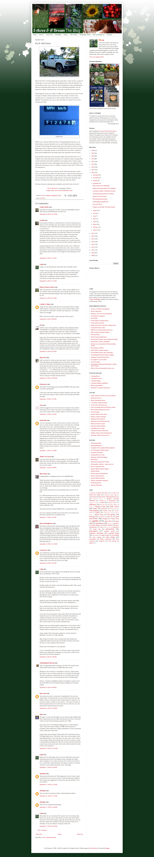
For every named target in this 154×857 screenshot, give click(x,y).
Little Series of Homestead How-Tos (109, 497)
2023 (93, 159)
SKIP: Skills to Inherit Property (99, 350)
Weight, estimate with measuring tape (101, 433)
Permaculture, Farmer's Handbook (100, 341)
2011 (92, 250)
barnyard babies (112, 502)
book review (114, 507)
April (94, 221)
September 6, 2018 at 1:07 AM (48, 258)
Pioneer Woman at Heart (47, 287)
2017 (93, 233)
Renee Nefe (43, 693)
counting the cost (107, 512)
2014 (93, 241)
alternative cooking (93, 502)
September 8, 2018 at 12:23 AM (48, 544)
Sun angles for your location (99, 359)
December (96, 175)
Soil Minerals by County (98, 428)
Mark (41, 714)
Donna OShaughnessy (46, 523)
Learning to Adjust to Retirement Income (104, 191)
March (95, 224)
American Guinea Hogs (110, 495)
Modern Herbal (95, 471)
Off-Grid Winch (95, 334)
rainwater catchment (96, 533)
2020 (93, 167)
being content (113, 504)
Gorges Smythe (44, 207)
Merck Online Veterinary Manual (100, 332)
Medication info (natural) (98, 419)
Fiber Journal (73, 34)
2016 (93, 236)
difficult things (99, 514)
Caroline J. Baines (45, 304)
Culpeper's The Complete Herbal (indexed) (103, 448)
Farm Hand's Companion (98, 316)
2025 (93, 153)
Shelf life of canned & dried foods (100, 388)
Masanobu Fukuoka (98, 498)
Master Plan (49, 34)
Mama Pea (43, 357)
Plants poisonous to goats (98, 423)
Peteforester (43, 384)
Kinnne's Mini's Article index (99, 414)
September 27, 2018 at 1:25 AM (48, 796)
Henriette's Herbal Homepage (99, 457)
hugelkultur (116, 523)
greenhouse (100, 523)
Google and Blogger (94, 299)
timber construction (105, 539)
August (95, 210)
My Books (109, 34)
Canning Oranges (96, 380)
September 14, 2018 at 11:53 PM (49, 748)
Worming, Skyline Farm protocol (100, 435)
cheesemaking (94, 511)
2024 (93, 156)
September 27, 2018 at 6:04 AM (48, 826)
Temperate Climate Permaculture (100, 357)
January (95, 230)
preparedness (93, 531)
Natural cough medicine (97, 476)
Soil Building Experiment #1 (101, 201)
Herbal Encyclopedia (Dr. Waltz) (100, 462)
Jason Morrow (94, 848)
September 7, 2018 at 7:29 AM (48, 450)
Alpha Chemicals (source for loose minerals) (103, 395)
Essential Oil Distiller (97, 452)
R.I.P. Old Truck (52, 188)
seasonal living (113, 533)
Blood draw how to (96, 398)
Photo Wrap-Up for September (101, 185)
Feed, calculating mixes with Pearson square (103, 407)
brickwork (104, 508)
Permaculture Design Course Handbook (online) (104, 339)
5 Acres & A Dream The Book (98, 493)
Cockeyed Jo (43, 550)
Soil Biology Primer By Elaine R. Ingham (102, 355)
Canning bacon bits (96, 378)
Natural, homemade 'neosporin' (99, 480)
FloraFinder (94, 318)
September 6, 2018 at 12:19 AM (48, 214)
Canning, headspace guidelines (99, 383)
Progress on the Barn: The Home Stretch (104, 207)
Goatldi (42, 220)
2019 (93, 170)
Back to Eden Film (96, 311)
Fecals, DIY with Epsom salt (99, 405)
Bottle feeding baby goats (98, 400)
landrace (102, 527)
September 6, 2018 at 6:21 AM (48, 298)
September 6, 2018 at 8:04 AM (48, 319)
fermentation (101, 516)
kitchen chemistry (108, 525)
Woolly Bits (43, 420)
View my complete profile (96, 57)
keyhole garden (95, 525)
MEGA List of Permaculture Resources (102, 330)
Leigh (48, 190)
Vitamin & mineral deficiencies (99, 430)
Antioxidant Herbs (96, 443)
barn (102, 502)
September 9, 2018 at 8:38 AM (48, 687)
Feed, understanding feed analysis (100, 409)
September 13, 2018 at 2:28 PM (48, 708)
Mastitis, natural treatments (98, 416)
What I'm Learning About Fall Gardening (104, 188)
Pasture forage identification (99, 337)
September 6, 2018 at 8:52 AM (48, 351)
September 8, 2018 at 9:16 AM (48, 563)
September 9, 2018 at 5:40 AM (48, 657)
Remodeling (58, 34)
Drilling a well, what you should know (101, 313)
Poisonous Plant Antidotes (98, 426)
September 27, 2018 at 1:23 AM (48, 784)
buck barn (113, 508)
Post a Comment (42, 830)
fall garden (111, 514)
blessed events (100, 507)
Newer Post (39, 834)
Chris (41, 405)
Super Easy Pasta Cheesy (100, 196)
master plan (96, 529)
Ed (40, 325)
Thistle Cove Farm (45, 456)
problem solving (109, 531)
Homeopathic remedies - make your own (102, 464)
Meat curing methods (97, 385)
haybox (109, 523)
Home (35, 34)
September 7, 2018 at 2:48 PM (48, 467)
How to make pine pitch (97, 466)
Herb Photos (94, 459)
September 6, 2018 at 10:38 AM (48, 378)
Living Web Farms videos (98, 327)
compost (97, 512)
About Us (41, 34)
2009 (93, 255)
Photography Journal (85, 34)
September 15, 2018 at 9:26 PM (48, 767)
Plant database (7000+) (97, 348)
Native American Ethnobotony (99, 473)
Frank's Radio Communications (99, 320)
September (96, 183)
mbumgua (43, 773)
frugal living (115, 518)
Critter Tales (92, 497)
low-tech (108, 527)
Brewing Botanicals (96, 445)
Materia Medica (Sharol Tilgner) (100, 469)
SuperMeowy (102, 500)
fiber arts (109, 516)
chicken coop (107, 510)
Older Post (80, 834)
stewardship (92, 539)
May (94, 219)
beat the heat (103, 504)
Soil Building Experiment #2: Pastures (103, 193)
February (95, 227)
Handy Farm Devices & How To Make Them (103, 325)
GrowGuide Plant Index (97, 323)
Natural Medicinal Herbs (98, 478)
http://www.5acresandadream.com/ (61, 190)
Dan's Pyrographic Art (98, 34)
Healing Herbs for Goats (97, 455)
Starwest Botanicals (96, 485)
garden (95, 521)
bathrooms (92, 504)
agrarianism (112, 500)
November (96, 178)
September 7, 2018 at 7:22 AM (48, 414)
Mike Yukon (43, 474)
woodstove (102, 541)
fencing (91, 517)
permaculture (110, 529)
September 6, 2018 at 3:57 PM (48, 399)
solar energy (110, 537)
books (95, 508)
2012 (93, 247)
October (95, 180)
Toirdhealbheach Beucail (47, 663)
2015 (93, 239)
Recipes (65, 34)
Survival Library (95, 362)
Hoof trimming (95, 412)
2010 (93, 253)
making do (42, 198)
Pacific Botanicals (96, 483)
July (94, 213)
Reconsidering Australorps (100, 199)
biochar (91, 506)
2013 (93, 244)
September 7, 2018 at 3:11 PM (48, 517)
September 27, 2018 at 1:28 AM (48, 807)
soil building (115, 535)
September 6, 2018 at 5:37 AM (48, 281)
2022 (93, 161)
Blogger (107, 848)
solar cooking (97, 537)
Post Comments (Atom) (49, 837)
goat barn (108, 521)
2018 (93, 172)
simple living (104, 535)
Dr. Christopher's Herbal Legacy (100, 450)
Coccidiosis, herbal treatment (99, 402)
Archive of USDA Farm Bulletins (100, 309)
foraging (105, 518)
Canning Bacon (95, 376)
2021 (93, 164)
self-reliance (96, 535)
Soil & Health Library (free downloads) (102, 352)
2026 (93, 150)
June (94, 216)
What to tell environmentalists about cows (102, 368)
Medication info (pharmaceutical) (100, 421)
